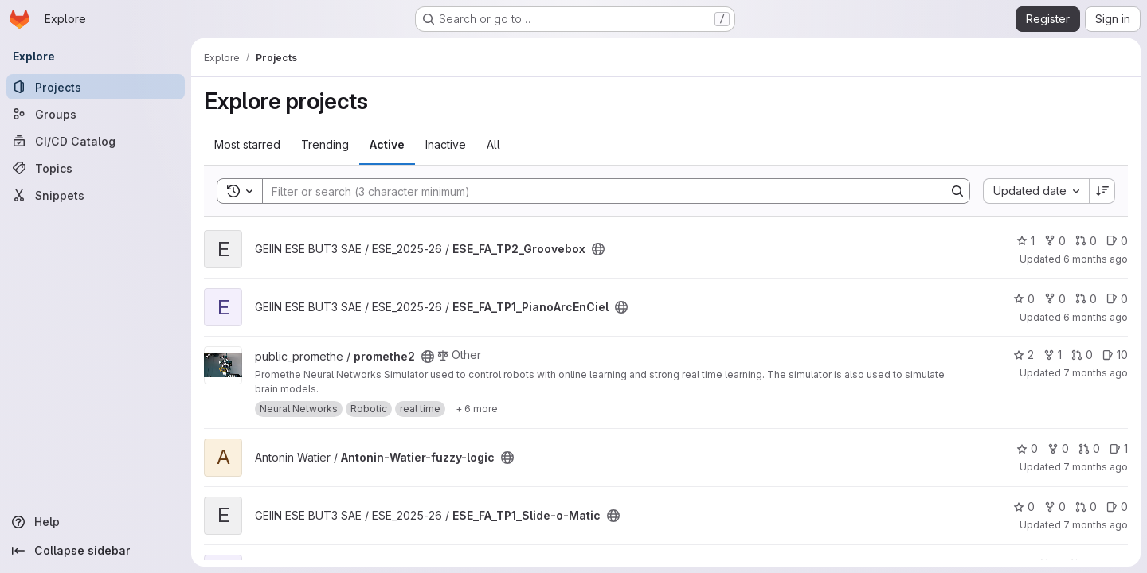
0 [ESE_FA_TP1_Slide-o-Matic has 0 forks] (1055, 506)
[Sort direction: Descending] (1102, 191)
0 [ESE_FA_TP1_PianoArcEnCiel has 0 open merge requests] (1086, 299)
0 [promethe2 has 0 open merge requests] (1082, 354)
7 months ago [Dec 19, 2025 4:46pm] (1095, 373)
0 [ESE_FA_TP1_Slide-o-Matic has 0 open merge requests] (1086, 506)
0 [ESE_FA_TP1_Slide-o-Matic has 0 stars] (1024, 506)
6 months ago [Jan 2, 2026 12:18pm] (1095, 259)
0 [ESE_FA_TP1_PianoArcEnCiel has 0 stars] (1024, 299)
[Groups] (95, 114)
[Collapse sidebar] (95, 550)
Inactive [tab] (445, 144)
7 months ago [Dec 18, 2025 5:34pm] (1095, 467)
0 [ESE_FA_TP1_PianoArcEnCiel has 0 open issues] (1117, 299)
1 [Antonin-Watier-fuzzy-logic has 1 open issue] (1119, 448)
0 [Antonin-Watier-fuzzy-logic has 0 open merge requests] (1089, 448)
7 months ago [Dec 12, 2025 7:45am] (1095, 525)
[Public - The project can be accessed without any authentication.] (598, 249)
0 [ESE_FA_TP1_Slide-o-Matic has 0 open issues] (1117, 506)
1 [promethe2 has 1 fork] (1052, 354)
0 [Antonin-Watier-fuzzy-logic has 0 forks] (1058, 448)
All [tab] (493, 144)
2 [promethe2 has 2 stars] (1023, 354)
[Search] (596, 191)
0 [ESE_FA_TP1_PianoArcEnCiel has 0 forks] (1055, 299)
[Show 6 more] (476, 409)
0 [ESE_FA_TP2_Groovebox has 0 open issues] (1117, 241)
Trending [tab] (325, 144)
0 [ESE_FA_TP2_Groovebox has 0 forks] (1055, 241)
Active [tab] (387, 144)
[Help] (95, 522)
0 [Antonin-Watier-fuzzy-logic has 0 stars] (1027, 448)
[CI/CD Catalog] (95, 141)
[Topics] (95, 168)
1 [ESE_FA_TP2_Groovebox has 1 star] (1025, 241)
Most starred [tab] (247, 144)
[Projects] (95, 86)
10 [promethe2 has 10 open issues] (1115, 354)
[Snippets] (95, 195)
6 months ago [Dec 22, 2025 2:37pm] (1095, 317)
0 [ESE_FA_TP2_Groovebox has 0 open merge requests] (1086, 241)
